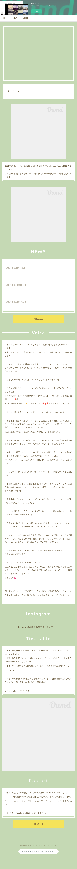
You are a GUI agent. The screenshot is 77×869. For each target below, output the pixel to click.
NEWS (15, 18)
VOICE (25, 18)
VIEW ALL (38, 332)
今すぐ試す (36, 11)
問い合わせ (38, 837)
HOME (5, 18)
